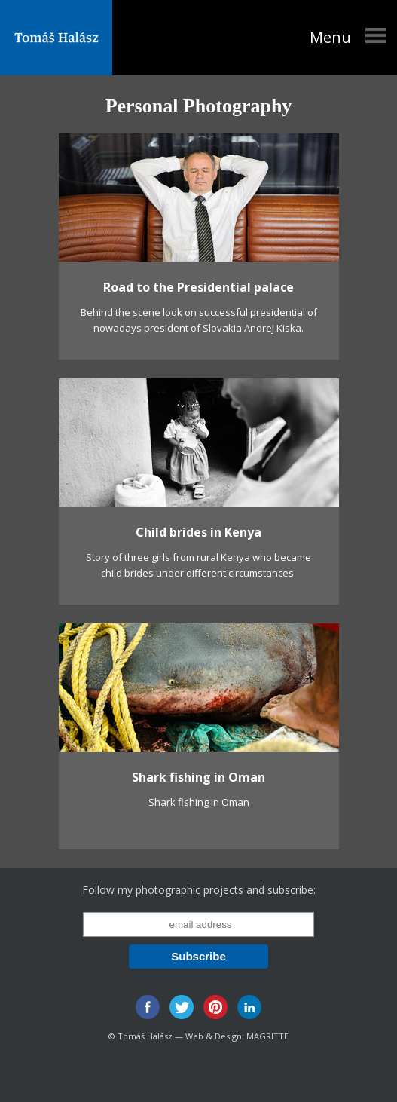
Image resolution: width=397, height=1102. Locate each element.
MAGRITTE (267, 1036)
